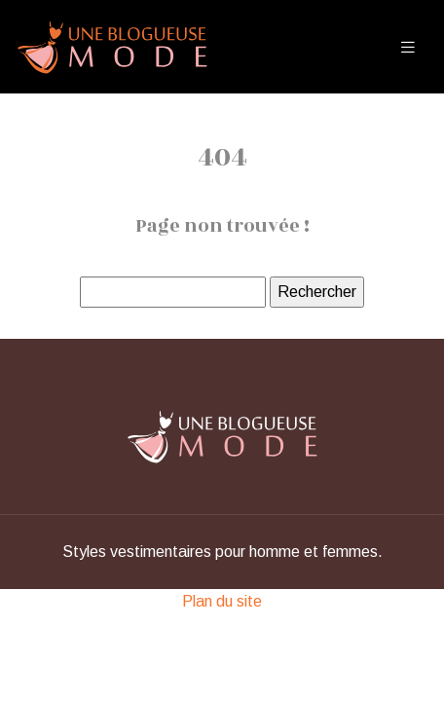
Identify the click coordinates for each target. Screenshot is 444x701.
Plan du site (222, 601)
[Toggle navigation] (408, 47)
